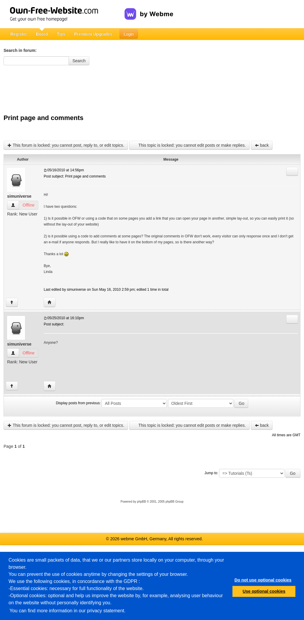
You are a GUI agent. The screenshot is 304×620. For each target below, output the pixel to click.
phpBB (141, 501)
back (262, 145)
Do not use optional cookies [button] (263, 580)
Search (79, 60)
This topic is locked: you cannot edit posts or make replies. (189, 145)
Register (18, 34)
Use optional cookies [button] (264, 591)
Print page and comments (43, 118)
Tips (61, 34)
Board (42, 34)
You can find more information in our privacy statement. (68, 610)
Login (129, 34)
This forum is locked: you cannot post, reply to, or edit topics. (65, 145)
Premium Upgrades (93, 34)
